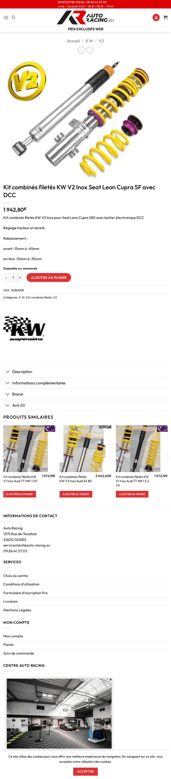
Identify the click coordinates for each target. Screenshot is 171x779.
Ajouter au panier (49, 277)
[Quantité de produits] (13, 277)
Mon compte (13, 636)
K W (89, 40)
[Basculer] (7, 372)
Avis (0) (14, 406)
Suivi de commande (18, 653)
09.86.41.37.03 (15, 551)
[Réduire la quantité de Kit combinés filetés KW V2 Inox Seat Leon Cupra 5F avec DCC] (6, 277)
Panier (8, 644)
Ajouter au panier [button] (20, 494)
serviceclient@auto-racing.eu (26, 545)
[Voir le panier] (165, 17)
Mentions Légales (17, 610)
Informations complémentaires (34, 383)
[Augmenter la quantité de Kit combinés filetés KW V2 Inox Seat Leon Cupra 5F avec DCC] (20, 277)
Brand (13, 394)
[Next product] (81, 49)
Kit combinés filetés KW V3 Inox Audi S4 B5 (75, 479)
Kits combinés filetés (39, 297)
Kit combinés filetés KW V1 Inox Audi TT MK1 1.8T (20, 479)
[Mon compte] (156, 17)
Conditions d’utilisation (21, 584)
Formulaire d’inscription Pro (25, 593)
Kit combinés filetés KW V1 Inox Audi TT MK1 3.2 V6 (132, 481)
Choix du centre (15, 575)
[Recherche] (13, 17)
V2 (101, 40)
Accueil (73, 40)
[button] (6, 17)
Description (17, 372)
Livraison (10, 601)
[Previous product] (89, 49)
